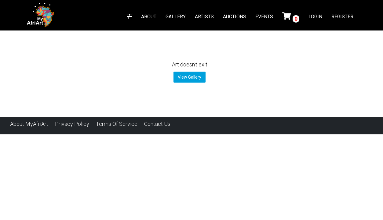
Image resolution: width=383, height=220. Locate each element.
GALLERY (176, 17)
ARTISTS (204, 17)
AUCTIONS (234, 17)
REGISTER (342, 17)
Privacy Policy (72, 124)
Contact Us (157, 124)
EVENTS (264, 17)
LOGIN (315, 17)
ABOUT (148, 17)
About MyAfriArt (29, 124)
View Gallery (189, 77)
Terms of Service (116, 124)
